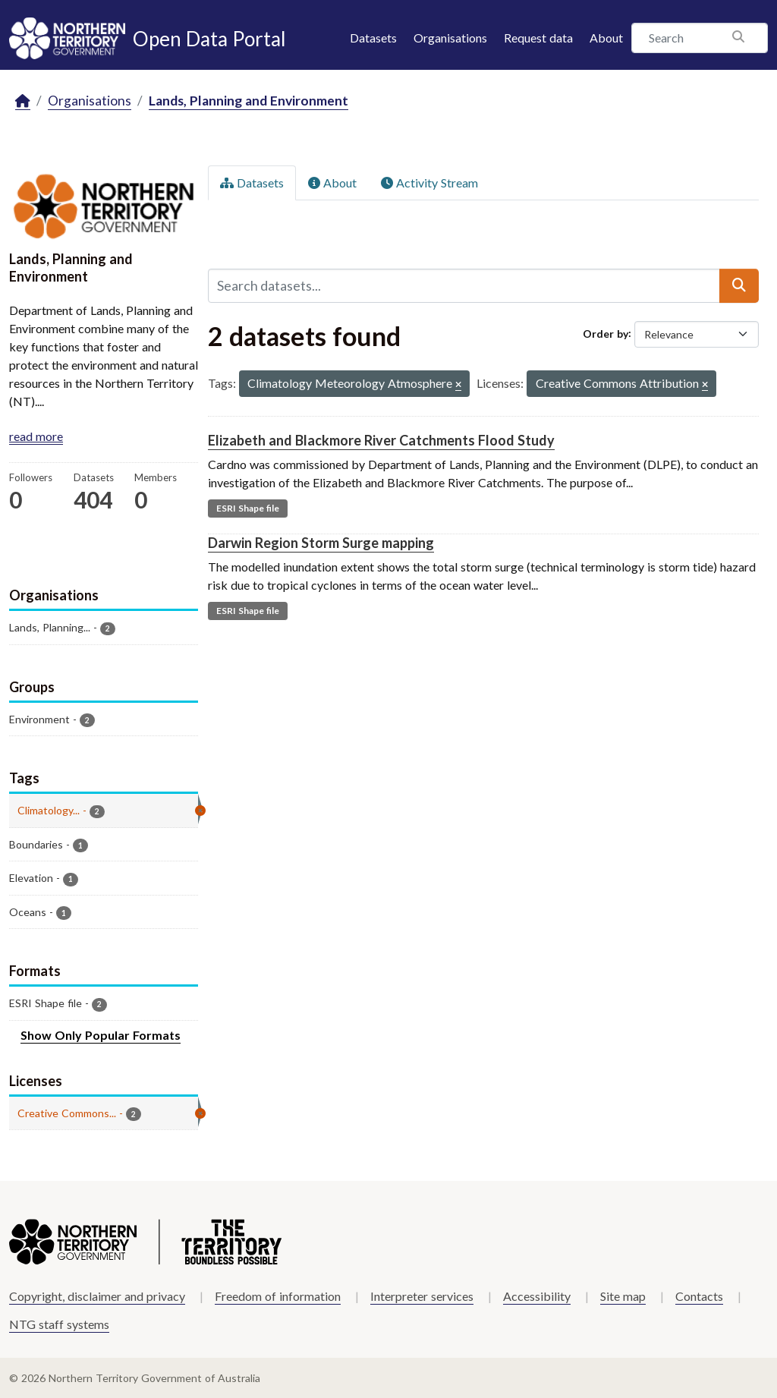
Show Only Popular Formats (100, 1035)
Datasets (373, 37)
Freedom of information (278, 1296)
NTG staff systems (59, 1324)
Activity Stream (429, 182)
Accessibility (537, 1296)
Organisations (450, 37)
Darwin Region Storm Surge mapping (321, 542)
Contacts (699, 1296)
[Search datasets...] (464, 285)
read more (36, 436)
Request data (538, 37)
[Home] (22, 101)
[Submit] (739, 285)
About (606, 37)
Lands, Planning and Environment (248, 101)
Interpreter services (421, 1296)
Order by (605, 332)
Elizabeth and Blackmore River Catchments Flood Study (381, 440)
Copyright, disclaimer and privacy (97, 1296)
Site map (623, 1296)
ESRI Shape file (247, 508)
